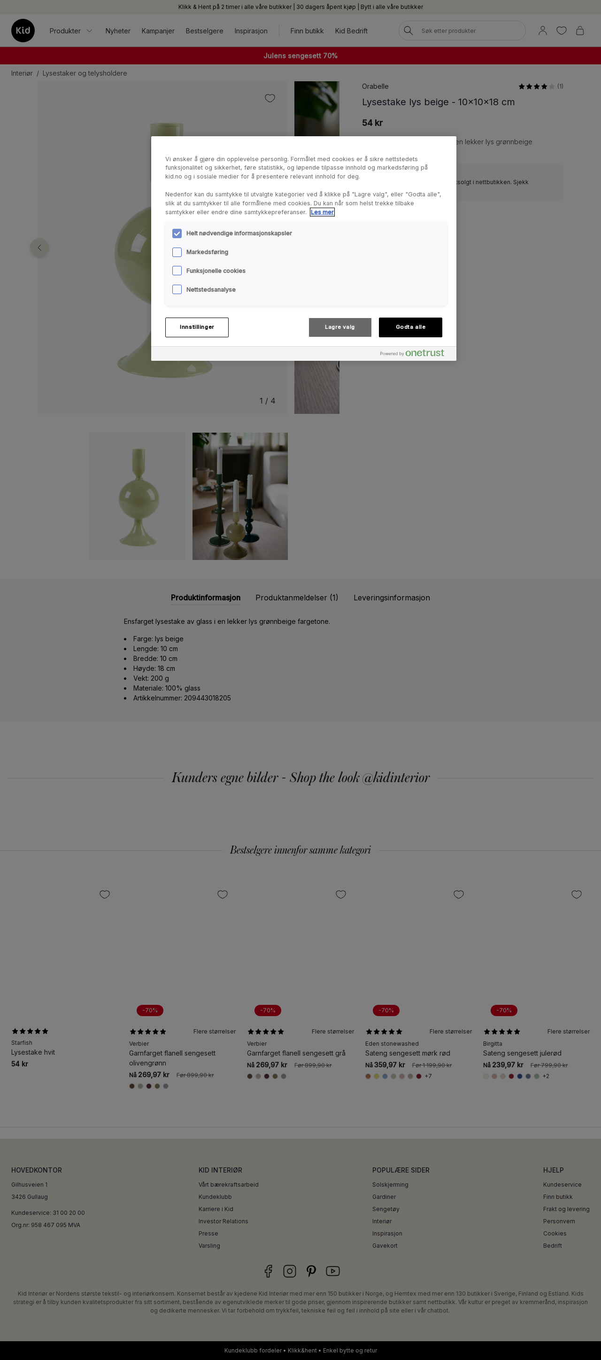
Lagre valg (340, 327)
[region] (303, 248)
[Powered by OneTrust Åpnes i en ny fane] (416, 355)
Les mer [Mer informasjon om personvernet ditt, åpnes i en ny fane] (322, 212)
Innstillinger (197, 327)
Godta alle (411, 327)
